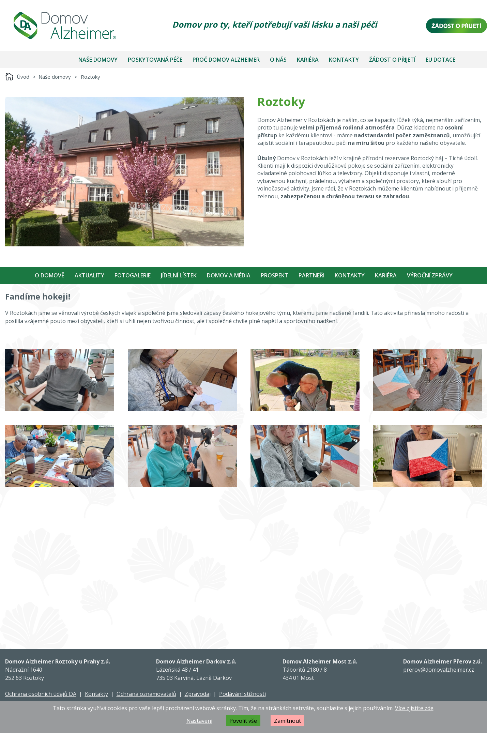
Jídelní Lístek (179, 275)
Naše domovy (98, 59)
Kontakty (344, 59)
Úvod (23, 76)
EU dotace (440, 59)
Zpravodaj (198, 694)
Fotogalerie (133, 275)
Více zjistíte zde (414, 708)
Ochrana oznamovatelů (146, 694)
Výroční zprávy (430, 275)
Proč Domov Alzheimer (226, 59)
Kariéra (308, 59)
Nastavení (199, 720)
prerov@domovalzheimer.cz (438, 669)
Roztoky (90, 76)
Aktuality (89, 275)
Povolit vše (243, 720)
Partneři (311, 275)
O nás (278, 59)
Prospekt (274, 275)
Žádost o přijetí (392, 59)
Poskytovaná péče (155, 59)
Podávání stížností (242, 694)
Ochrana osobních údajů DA (40, 694)
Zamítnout (287, 720)
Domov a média (228, 275)
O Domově (49, 275)
